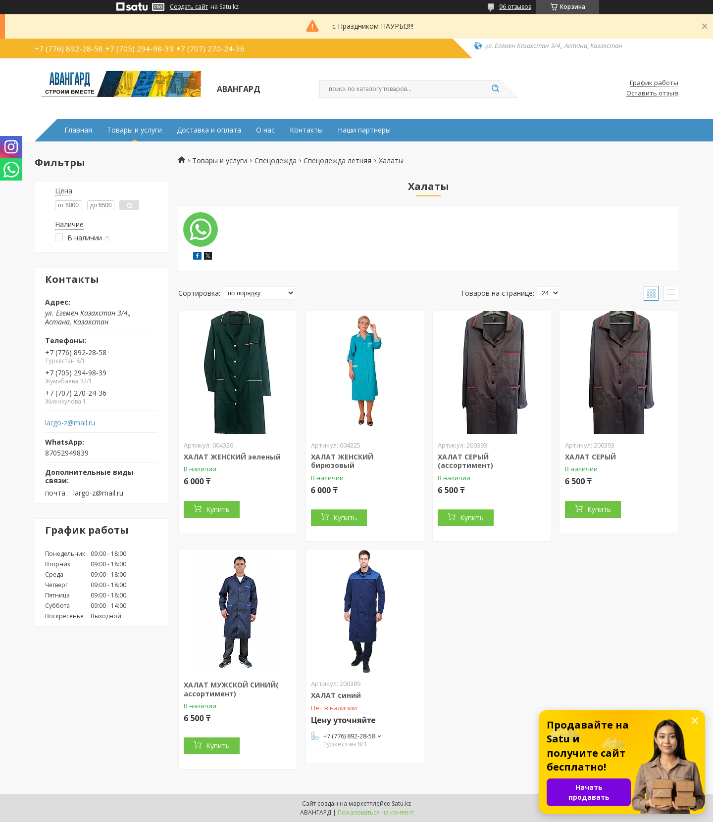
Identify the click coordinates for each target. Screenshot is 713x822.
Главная (78, 130)
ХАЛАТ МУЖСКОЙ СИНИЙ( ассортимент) (231, 689)
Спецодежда (276, 160)
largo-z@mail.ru (70, 422)
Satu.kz (401, 803)
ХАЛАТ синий (336, 695)
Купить (218, 509)
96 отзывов (515, 6)
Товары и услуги (134, 130)
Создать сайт (189, 6)
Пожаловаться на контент (375, 812)
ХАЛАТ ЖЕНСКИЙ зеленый (232, 456)
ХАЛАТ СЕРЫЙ (590, 456)
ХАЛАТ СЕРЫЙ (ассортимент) (465, 461)
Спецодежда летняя (337, 160)
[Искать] (495, 89)
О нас (265, 130)
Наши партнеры (364, 130)
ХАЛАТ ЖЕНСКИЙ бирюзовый (342, 461)
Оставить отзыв (652, 93)
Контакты (306, 130)
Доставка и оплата (209, 130)
